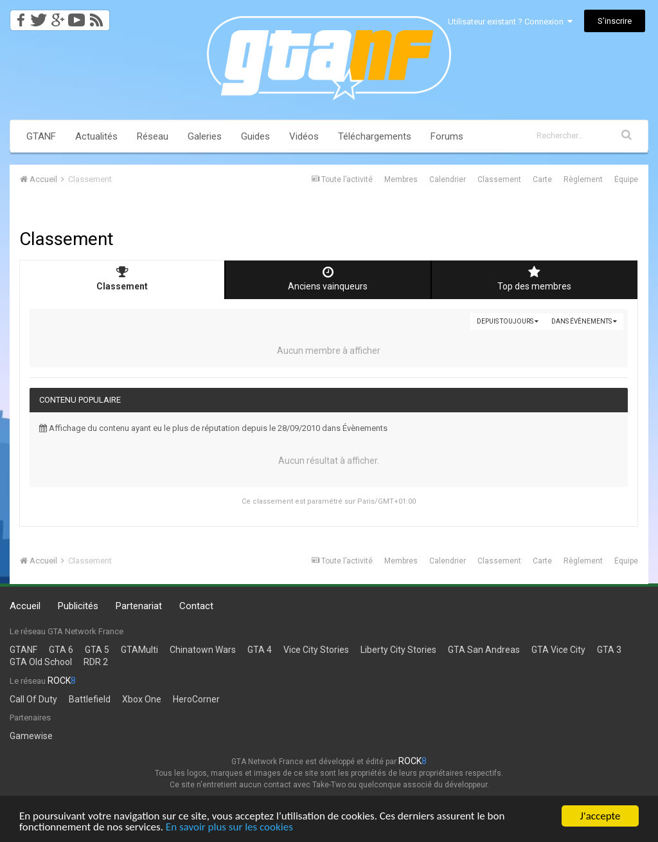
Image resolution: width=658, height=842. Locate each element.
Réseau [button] (152, 136)
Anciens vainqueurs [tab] (327, 278)
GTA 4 (259, 650)
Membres (401, 179)
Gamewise (31, 736)
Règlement (583, 179)
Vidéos (304, 136)
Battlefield (90, 699)
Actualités (96, 136)
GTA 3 (609, 650)
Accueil (25, 606)
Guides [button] (255, 136)
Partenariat (139, 606)
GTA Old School (41, 662)
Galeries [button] (205, 136)
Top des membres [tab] (534, 278)
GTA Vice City (558, 650)
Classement (499, 179)
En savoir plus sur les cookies (229, 827)
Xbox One (141, 699)
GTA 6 (61, 650)
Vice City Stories (316, 650)
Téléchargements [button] (374, 136)
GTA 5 (97, 650)
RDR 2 (96, 662)
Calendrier (447, 179)
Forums (447, 136)
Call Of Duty (33, 699)
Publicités (78, 606)
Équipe (626, 179)
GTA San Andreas (484, 650)
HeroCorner (196, 699)
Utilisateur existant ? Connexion (510, 21)
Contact (196, 606)
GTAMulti (139, 650)
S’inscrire (615, 21)
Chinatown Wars (203, 650)
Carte (542, 179)
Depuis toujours (507, 321)
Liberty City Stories (398, 650)
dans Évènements (584, 321)
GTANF (41, 136)
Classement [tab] (122, 278)
